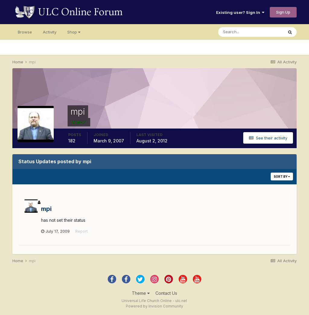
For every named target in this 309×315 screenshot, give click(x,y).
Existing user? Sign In (240, 12)
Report (81, 231)
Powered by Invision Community (154, 306)
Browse (25, 32)
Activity (49, 32)
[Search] (250, 32)
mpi (46, 208)
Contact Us (166, 293)
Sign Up (283, 12)
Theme (141, 293)
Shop (73, 32)
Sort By (282, 176)
